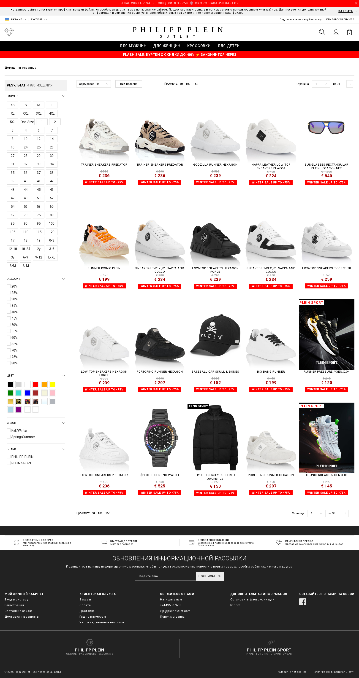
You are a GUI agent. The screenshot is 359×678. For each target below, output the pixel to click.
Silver (52, 401)
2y (39, 249)
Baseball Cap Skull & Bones (215, 371)
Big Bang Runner (271, 371)
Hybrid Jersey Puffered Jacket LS (215, 476)
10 (25, 139)
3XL (39, 113)
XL (13, 113)
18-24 (25, 249)
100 (51, 223)
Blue (27, 393)
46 (52, 190)
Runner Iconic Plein (104, 268)
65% (14, 344)
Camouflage (18, 401)
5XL (13, 122)
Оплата (85, 605)
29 (39, 156)
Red (35, 384)
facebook (302, 601)
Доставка (87, 611)
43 (12, 190)
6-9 (25, 257)
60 (52, 206)
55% (14, 331)
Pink (52, 393)
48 (25, 198)
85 (12, 223)
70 (25, 215)
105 (12, 232)
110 (25, 232)
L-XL (51, 257)
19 (39, 240)
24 (25, 147)
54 (12, 206)
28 (25, 156)
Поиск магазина (172, 616)
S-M (26, 266)
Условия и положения (292, 671)
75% (14, 357)
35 (12, 173)
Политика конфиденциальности (333, 671)
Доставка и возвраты (22, 616)
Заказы (85, 599)
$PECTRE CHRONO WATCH (160, 475)
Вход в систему (16, 599)
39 (12, 181)
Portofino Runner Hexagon (160, 371)
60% (14, 338)
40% (14, 312)
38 (52, 173)
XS (13, 105)
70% (14, 350)
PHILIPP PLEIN (22, 457)
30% (14, 299)
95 (39, 223)
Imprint (235, 605)
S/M (13, 266)
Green (10, 393)
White (27, 384)
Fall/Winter (19, 430)
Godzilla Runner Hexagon (215, 164)
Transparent (44, 401)
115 (38, 232)
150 (195, 84)
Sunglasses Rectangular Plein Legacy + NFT (326, 166)
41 (39, 181)
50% (14, 325)
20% (14, 286)
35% (14, 306)
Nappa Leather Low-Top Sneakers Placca (271, 166)
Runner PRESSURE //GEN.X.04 (327, 371)
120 (51, 232)
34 (52, 164)
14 (52, 139)
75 (39, 215)
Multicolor (27, 401)
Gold (10, 401)
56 (25, 206)
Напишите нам (171, 599)
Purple (18, 409)
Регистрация (14, 605)
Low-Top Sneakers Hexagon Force (215, 270)
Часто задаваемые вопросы (101, 622)
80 (52, 215)
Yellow (52, 384)
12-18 (12, 249)
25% (14, 293)
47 (12, 198)
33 (39, 164)
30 (52, 156)
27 (12, 156)
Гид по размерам (92, 616)
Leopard (35, 401)
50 (39, 198)
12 (39, 139)
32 (25, 164)
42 (52, 181)
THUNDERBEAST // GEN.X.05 (327, 475)
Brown (35, 393)
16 (12, 147)
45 (39, 190)
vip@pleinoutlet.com (175, 611)
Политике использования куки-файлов (215, 12)
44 (25, 190)
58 (39, 206)
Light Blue (10, 409)
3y (12, 257)
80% (14, 363)
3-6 (51, 249)
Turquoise (18, 393)
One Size (27, 122)
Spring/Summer (23, 437)
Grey (18, 384)
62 (12, 215)
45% (14, 318)
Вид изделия (128, 84)
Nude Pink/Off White (27, 409)
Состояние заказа (19, 611)
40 (25, 181)
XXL (26, 113)
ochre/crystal (35, 409)
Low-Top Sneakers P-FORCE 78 (326, 268)
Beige (44, 393)
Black (10, 384)
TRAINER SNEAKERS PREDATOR (104, 164)
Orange (44, 384)
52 (52, 198)
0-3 (51, 240)
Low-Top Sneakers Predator (104, 475)
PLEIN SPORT (21, 463)
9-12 (38, 257)
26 (52, 147)
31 (12, 164)
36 (25, 173)
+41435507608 (170, 605)
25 (39, 147)
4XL (52, 113)
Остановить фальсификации (252, 599)
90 (25, 223)
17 (12, 240)
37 (39, 173)
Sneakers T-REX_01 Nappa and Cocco (159, 270)
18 (25, 240)
